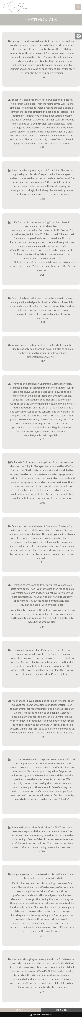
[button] (78, 36)
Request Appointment (41, 1014)
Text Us (62, 1010)
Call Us (20, 1010)
